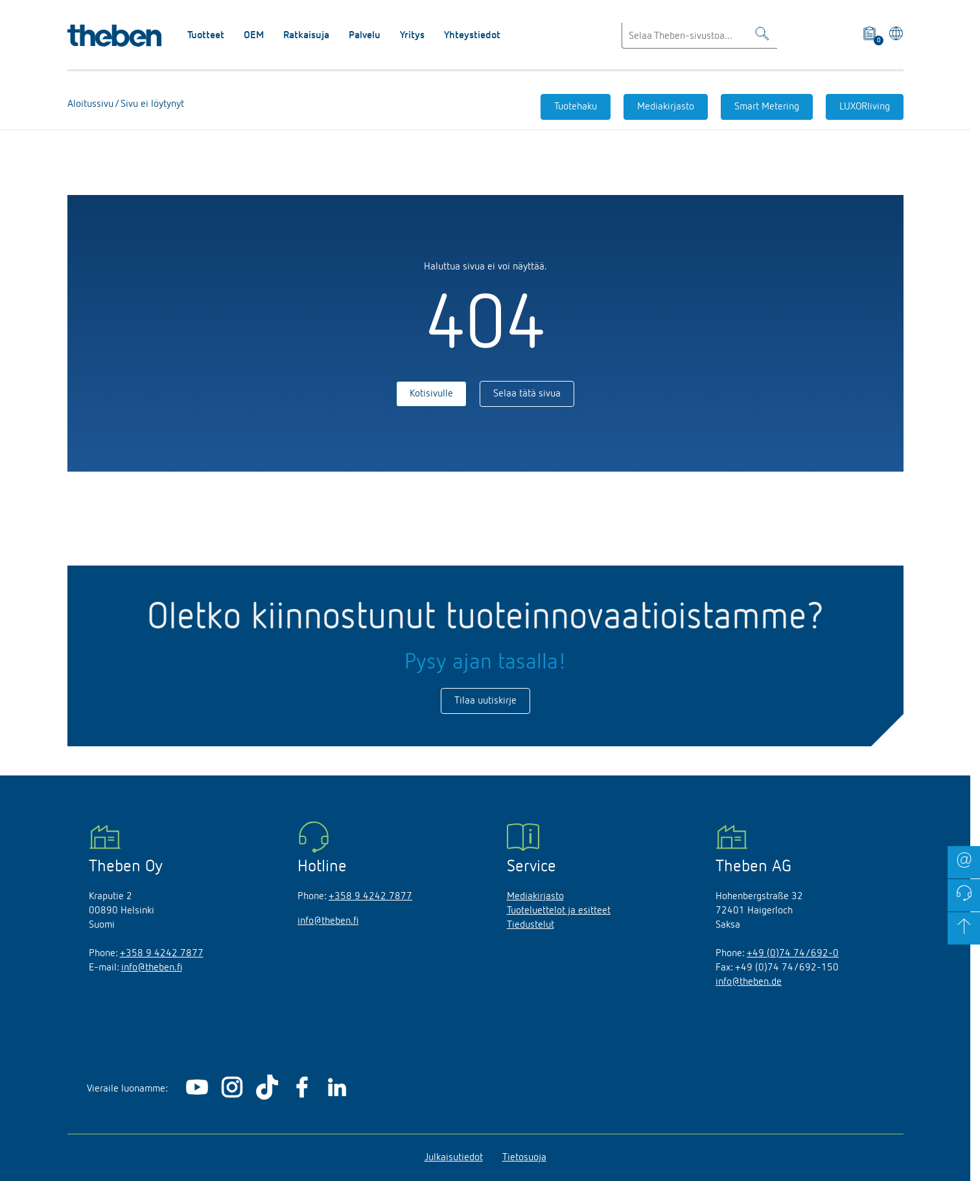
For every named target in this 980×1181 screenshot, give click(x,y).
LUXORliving (864, 107)
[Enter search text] (699, 36)
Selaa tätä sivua (527, 394)
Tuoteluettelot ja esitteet (559, 911)
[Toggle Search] (762, 36)
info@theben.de (749, 982)
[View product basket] (871, 35)
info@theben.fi (151, 968)
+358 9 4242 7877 (162, 953)
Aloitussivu (90, 104)
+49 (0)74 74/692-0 (793, 953)
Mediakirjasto (665, 107)
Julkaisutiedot (454, 1157)
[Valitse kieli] (893, 35)
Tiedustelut (530, 925)
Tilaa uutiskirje (485, 701)
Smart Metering (766, 107)
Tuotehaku (575, 107)
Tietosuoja (524, 1157)
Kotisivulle (431, 394)
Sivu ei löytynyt (151, 104)
